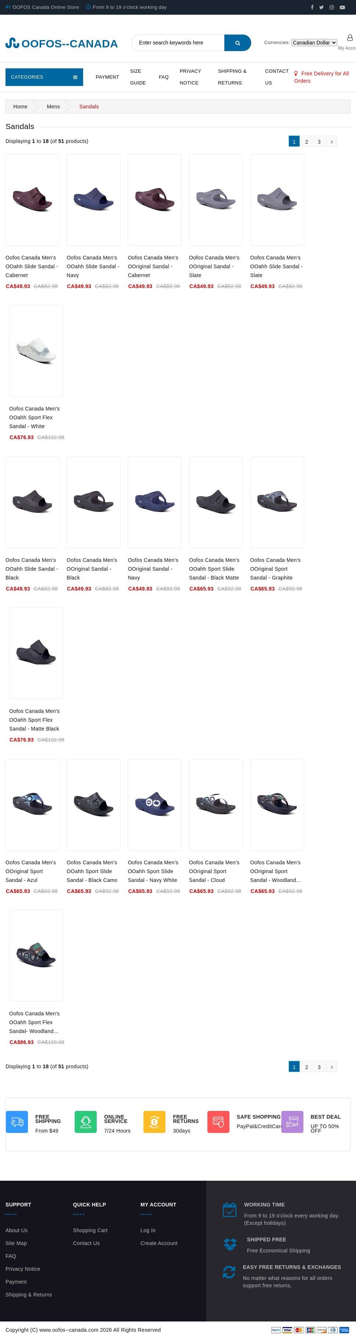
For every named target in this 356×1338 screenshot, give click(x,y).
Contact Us (277, 77)
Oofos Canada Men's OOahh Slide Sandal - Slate (276, 266)
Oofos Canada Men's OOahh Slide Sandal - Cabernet (32, 266)
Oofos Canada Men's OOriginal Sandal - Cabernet (153, 266)
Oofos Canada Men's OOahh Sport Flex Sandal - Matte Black (34, 720)
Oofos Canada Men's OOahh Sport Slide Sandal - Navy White (153, 871)
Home (20, 107)
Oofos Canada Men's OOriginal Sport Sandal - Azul (31, 871)
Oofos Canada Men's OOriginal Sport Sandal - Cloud (214, 871)
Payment (107, 77)
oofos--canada (62, 43)
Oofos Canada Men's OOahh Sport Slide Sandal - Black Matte (214, 569)
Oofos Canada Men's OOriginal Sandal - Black (92, 569)
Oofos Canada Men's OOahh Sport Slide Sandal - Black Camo (92, 871)
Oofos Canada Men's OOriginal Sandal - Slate (214, 266)
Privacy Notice (190, 77)
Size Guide (138, 77)
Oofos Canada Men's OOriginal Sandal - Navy (153, 569)
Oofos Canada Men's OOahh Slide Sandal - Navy (93, 266)
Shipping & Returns (232, 77)
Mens (53, 107)
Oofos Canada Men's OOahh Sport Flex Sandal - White (34, 417)
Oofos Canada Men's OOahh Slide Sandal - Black (32, 569)
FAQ (164, 77)
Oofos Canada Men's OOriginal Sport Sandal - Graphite (275, 569)
